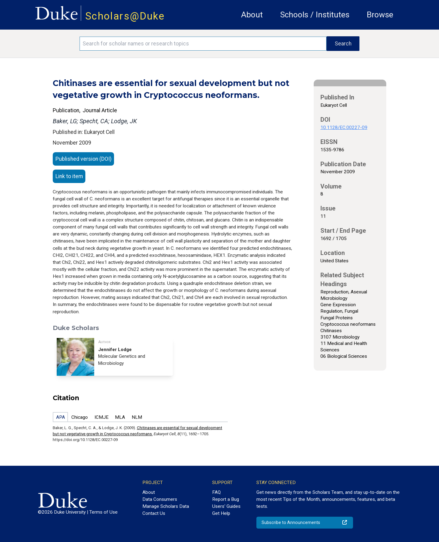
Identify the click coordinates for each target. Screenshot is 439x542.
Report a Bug (225, 499)
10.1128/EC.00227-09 (343, 127)
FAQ (216, 492)
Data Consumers (159, 499)
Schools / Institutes (314, 14)
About (252, 14)
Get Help (221, 513)
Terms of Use (103, 512)
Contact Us (153, 513)
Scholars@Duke (125, 16)
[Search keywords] (203, 44)
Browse (380, 14)
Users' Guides (226, 506)
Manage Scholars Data (165, 506)
